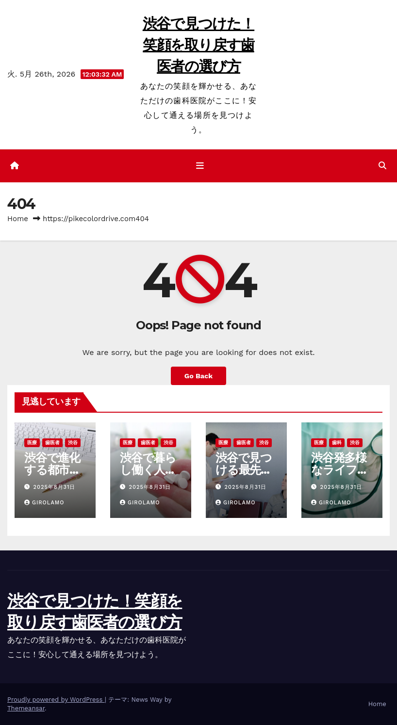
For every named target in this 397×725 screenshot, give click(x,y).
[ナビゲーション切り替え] (200, 166)
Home (17, 218)
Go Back (198, 376)
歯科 (337, 442)
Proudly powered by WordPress (56, 699)
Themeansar (26, 708)
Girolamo (44, 502)
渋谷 (73, 442)
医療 (32, 442)
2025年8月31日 (54, 487)
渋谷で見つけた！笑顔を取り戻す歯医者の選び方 (198, 45)
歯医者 (52, 442)
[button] (382, 165)
